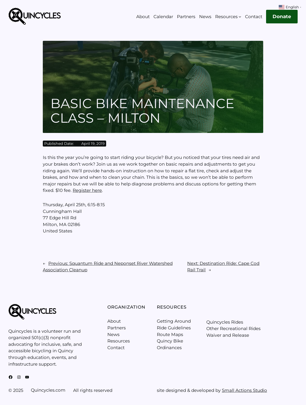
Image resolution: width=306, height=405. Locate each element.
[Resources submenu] (240, 16)
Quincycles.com (48, 390)
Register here (87, 190)
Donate (282, 16)
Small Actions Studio (244, 390)
